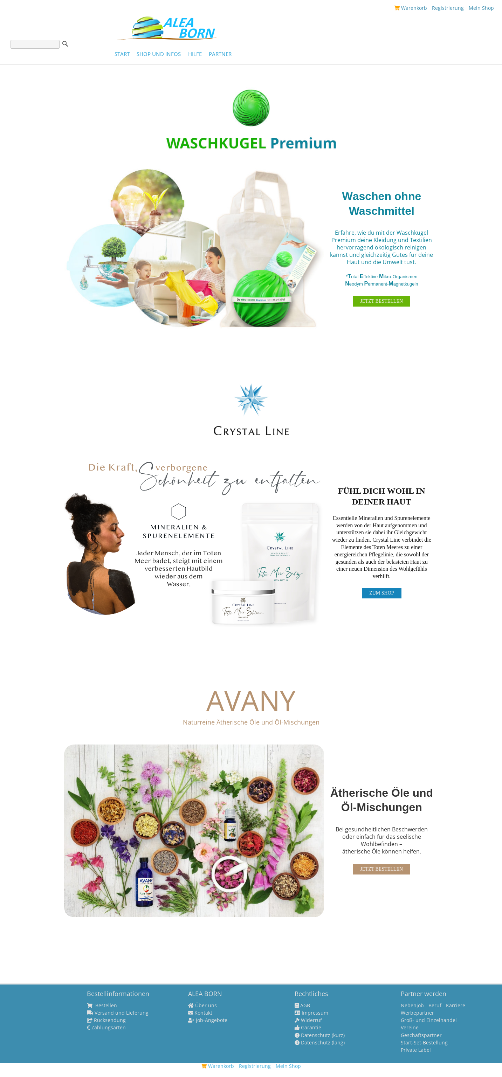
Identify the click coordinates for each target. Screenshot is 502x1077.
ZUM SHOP (381, 593)
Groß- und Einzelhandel (429, 1020)
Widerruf (308, 1020)
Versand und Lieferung (118, 1013)
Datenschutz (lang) (320, 1043)
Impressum (311, 1013)
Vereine (410, 1027)
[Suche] (35, 44)
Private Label (416, 1050)
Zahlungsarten (106, 1027)
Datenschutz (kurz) (320, 1035)
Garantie (308, 1027)
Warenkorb (410, 8)
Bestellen (102, 1005)
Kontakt (200, 1013)
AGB (302, 1005)
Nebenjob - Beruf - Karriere (433, 1005)
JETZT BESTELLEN (381, 301)
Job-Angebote (207, 1020)
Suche (65, 44)
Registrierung (448, 8)
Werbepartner (417, 1013)
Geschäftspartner (421, 1035)
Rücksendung (106, 1020)
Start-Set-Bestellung (424, 1043)
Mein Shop (481, 8)
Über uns (202, 1005)
